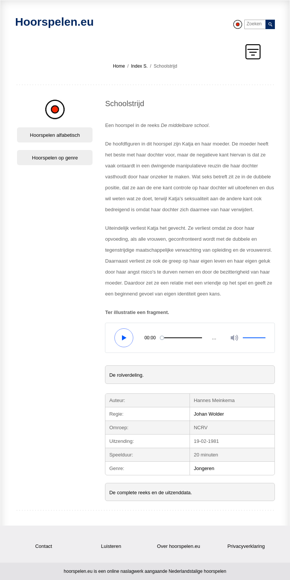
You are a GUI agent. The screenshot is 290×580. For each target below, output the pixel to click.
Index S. (139, 66)
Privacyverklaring (246, 546)
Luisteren (111, 546)
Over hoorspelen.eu (178, 546)
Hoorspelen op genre (55, 158)
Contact (43, 546)
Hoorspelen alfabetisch (55, 135)
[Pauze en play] (124, 337)
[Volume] (232, 337)
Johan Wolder (209, 414)
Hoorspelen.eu (54, 21)
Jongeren (204, 468)
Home (119, 66)
